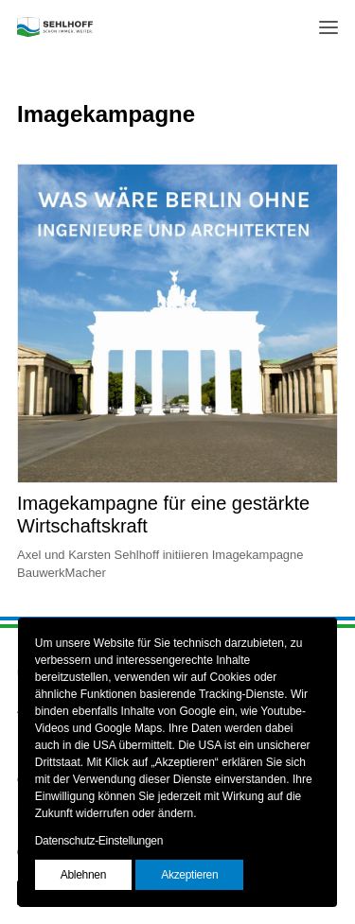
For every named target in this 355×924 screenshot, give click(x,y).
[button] (328, 27)
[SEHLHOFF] (55, 27)
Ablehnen (83, 874)
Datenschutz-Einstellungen (99, 840)
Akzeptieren (189, 874)
